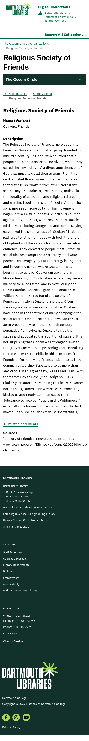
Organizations (39, 43)
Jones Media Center (19, 501)
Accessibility (11, 584)
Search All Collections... (66, 34)
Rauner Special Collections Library (25, 520)
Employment (11, 578)
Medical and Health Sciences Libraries (27, 507)
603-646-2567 (22, 627)
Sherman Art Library (16, 526)
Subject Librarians (15, 559)
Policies (8, 571)
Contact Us (10, 633)
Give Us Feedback (14, 641)
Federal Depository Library (20, 590)
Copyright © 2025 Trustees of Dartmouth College (33, 704)
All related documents (20, 424)
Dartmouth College (14, 698)
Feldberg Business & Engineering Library (29, 514)
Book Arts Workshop (19, 492)
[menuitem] (6, 718)
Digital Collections (54, 7)
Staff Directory (12, 552)
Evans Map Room (17, 496)
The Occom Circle (15, 43)
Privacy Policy (11, 727)
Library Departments (16, 565)
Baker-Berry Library (15, 486)
